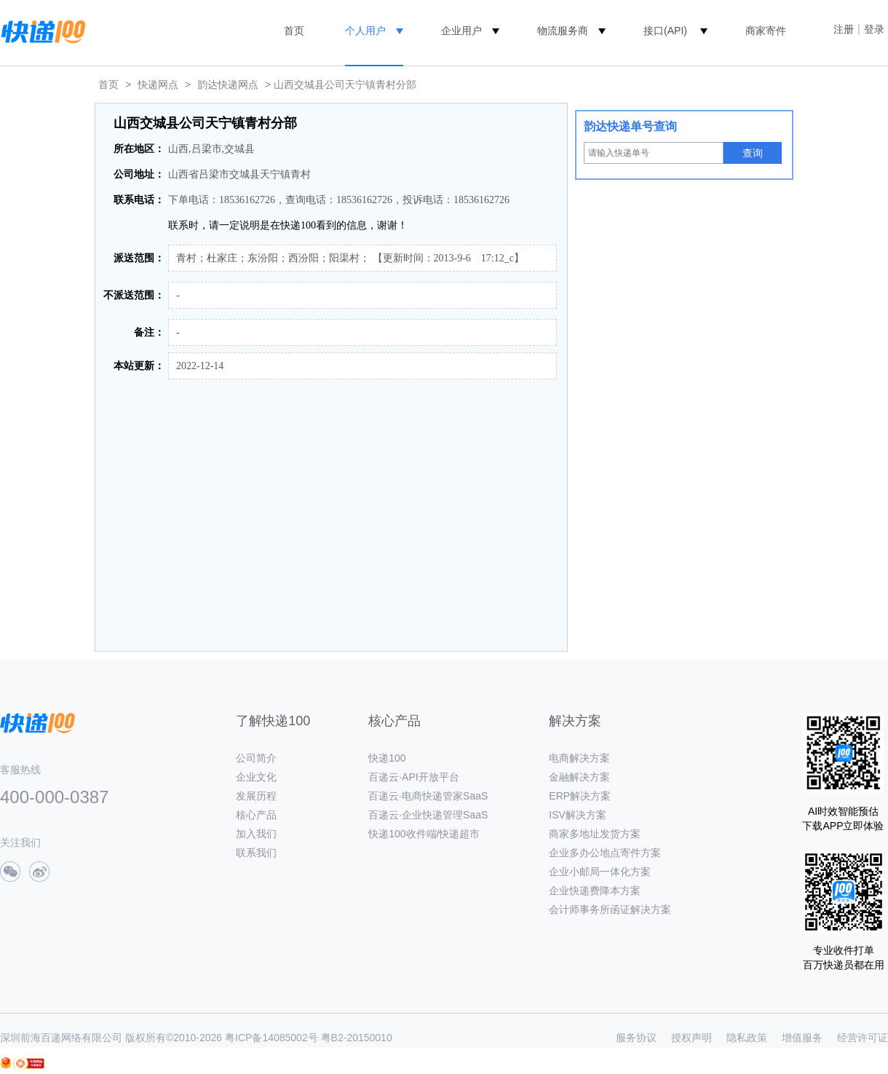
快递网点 (158, 84)
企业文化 (256, 777)
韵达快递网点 (227, 84)
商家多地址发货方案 (595, 834)
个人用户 (365, 30)
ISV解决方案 (577, 815)
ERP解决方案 (580, 796)
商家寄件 (765, 30)
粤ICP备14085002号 (271, 1037)
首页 (294, 30)
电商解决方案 (579, 758)
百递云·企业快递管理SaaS (428, 815)
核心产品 (256, 815)
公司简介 (256, 758)
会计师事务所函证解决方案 (610, 909)
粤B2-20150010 (356, 1037)
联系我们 (256, 852)
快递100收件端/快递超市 (424, 834)
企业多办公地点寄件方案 (605, 852)
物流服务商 (562, 30)
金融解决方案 (579, 777)
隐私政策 (746, 1037)
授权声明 (691, 1037)
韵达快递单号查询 (630, 126)
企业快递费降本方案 (595, 890)
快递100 (386, 758)
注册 (843, 29)
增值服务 (802, 1037)
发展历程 (256, 796)
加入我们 (256, 834)
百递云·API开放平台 (413, 777)
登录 (874, 29)
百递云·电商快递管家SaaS (428, 796)
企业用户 (461, 30)
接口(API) (665, 30)
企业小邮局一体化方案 (600, 871)
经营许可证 (862, 1037)
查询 (752, 153)
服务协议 (636, 1037)
